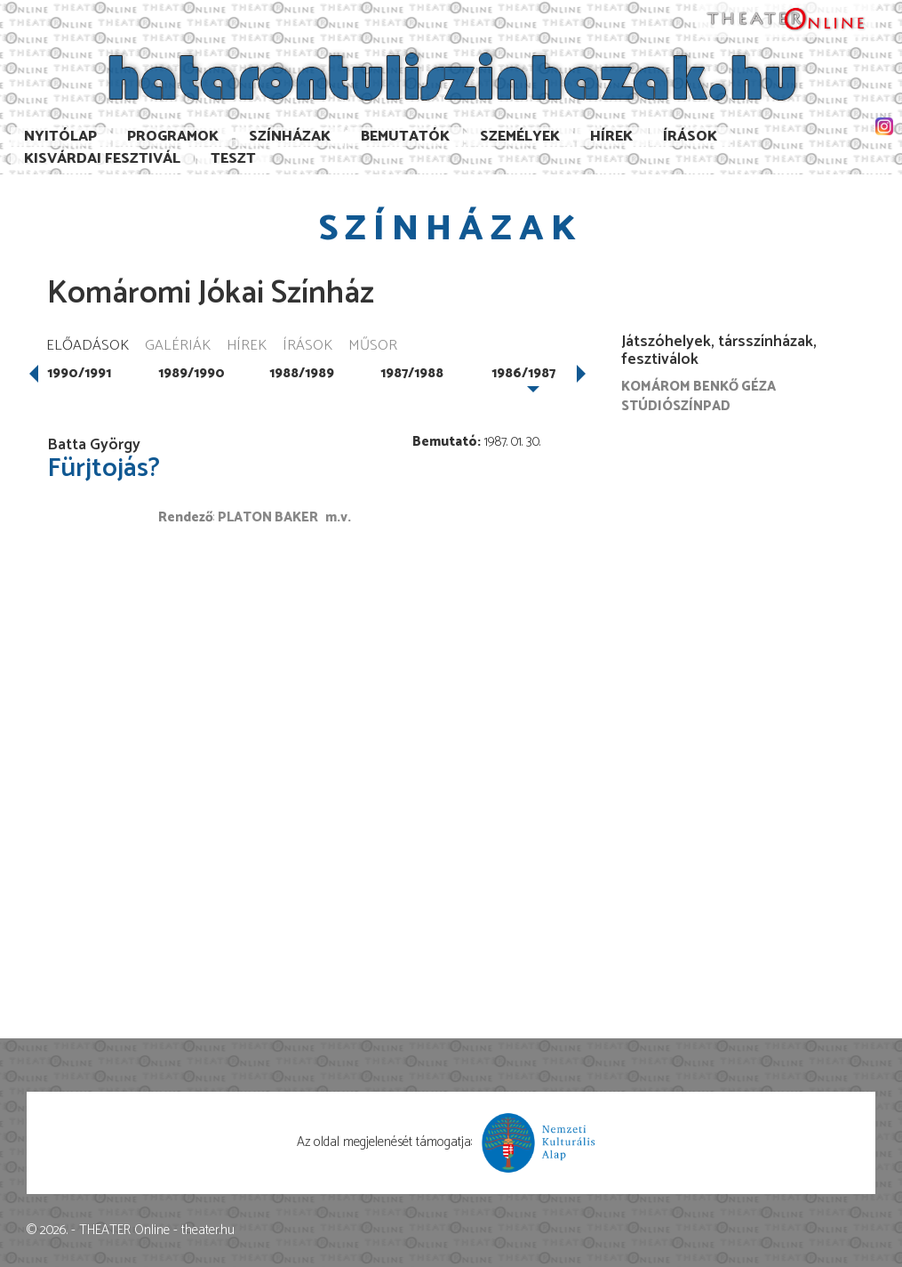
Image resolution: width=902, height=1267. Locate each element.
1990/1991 (79, 373)
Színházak (290, 136)
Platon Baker (268, 517)
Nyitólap (60, 136)
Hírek (611, 136)
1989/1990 (191, 373)
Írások (690, 136)
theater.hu (208, 1230)
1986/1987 (523, 373)
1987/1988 (411, 373)
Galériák (178, 346)
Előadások (87, 346)
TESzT (233, 158)
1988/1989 (301, 373)
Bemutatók (405, 136)
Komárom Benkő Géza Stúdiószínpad (698, 395)
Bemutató (444, 441)
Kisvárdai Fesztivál (102, 158)
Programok (173, 136)
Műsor (372, 346)
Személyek (520, 136)
